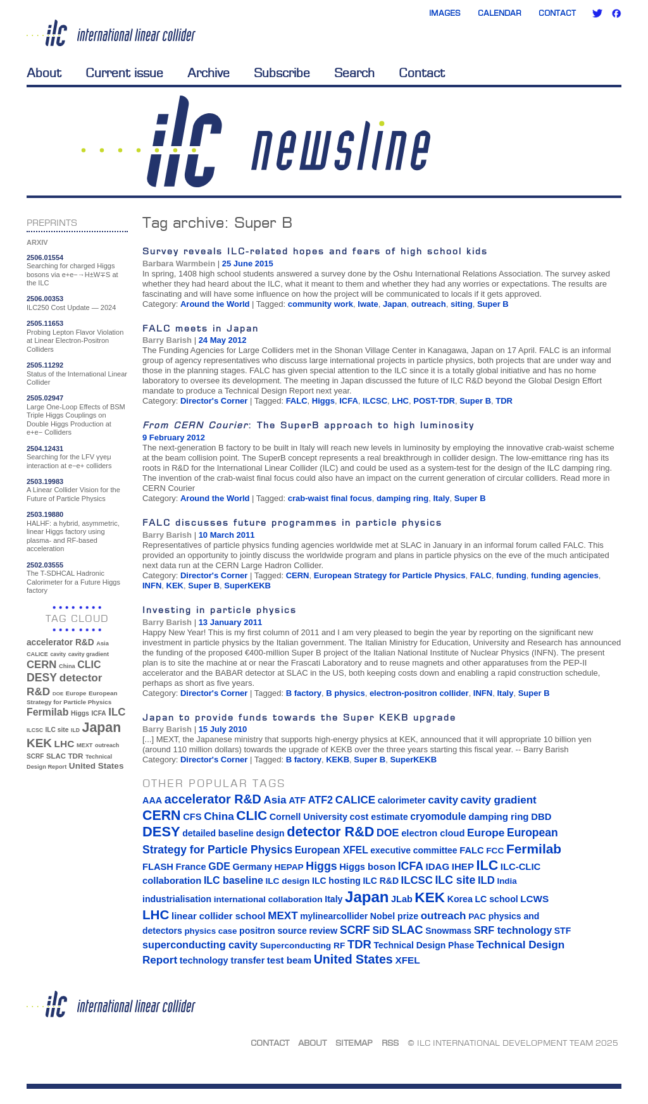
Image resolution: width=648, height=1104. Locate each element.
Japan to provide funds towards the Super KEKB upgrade (299, 717)
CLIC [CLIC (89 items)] (89, 664)
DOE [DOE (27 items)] (58, 694)
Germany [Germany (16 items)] (251, 867)
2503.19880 (45, 514)
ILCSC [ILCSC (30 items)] (35, 730)
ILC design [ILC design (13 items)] (287, 881)
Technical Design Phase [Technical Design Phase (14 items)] (423, 945)
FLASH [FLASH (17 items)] (157, 867)
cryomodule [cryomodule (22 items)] (438, 816)
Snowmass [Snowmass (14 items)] (448, 931)
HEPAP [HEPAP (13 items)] (289, 867)
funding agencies (565, 575)
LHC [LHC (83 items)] (64, 743)
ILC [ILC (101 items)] (116, 712)
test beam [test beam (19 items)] (289, 960)
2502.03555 (45, 565)
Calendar (499, 13)
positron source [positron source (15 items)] (273, 931)
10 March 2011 (227, 535)
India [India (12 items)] (506, 881)
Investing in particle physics (219, 609)
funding (511, 575)
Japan (395, 304)
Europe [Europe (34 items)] (76, 693)
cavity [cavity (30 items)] (58, 654)
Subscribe (282, 73)
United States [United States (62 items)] (96, 766)
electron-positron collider (419, 693)
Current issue (124, 73)
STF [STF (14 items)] (562, 931)
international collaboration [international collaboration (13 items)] (268, 899)
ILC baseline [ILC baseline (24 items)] (233, 880)
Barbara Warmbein (178, 263)
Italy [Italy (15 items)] (333, 899)
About (44, 73)
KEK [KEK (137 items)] (39, 743)
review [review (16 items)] (323, 931)
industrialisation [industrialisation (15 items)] (176, 899)
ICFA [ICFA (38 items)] (98, 713)
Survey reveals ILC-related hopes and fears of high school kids (315, 250)
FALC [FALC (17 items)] (471, 850)
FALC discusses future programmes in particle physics (292, 522)
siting (462, 304)
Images (445, 13)
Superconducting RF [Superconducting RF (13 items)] (303, 945)
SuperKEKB (247, 585)
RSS (390, 1043)
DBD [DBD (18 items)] (541, 817)
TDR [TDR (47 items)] (75, 756)
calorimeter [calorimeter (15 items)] (402, 800)
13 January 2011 (230, 622)
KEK (175, 585)
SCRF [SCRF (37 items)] (35, 756)
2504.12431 (45, 448)
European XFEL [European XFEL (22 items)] (331, 850)
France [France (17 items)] (191, 867)
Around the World (215, 304)
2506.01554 (45, 257)
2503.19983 (45, 481)
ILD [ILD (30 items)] (75, 730)
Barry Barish (167, 340)
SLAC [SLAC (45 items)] (56, 756)
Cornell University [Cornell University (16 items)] (308, 817)
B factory (303, 693)
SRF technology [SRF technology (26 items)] (513, 930)
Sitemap (354, 1043)
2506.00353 (45, 298)
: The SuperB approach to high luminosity (308, 424)
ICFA (348, 401)
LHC (400, 401)
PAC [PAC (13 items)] (477, 916)
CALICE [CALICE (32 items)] (37, 654)
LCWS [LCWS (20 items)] (534, 898)
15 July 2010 (223, 729)
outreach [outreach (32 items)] (107, 745)
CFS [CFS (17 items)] (192, 817)
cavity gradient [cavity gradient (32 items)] (88, 654)
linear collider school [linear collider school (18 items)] (218, 916)
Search (354, 73)
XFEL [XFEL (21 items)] (407, 960)
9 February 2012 (173, 437)
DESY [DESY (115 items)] (42, 677)
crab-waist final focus (330, 498)
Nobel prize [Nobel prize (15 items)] (394, 916)
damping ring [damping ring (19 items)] (498, 816)
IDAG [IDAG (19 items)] (438, 866)
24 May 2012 (223, 340)
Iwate (368, 304)
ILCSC (375, 401)
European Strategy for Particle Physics (390, 575)
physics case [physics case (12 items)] (210, 931)
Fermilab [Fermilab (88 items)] (47, 712)
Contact (557, 13)
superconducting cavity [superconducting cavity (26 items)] (200, 944)
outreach (428, 304)
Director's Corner (213, 401)
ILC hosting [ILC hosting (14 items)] (336, 881)
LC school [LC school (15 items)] (496, 899)
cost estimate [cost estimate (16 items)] (379, 817)
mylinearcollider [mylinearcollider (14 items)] (334, 916)
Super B (493, 304)
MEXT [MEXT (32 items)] (84, 745)
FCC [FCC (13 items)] (495, 850)
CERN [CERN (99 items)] (41, 665)
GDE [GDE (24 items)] (219, 866)
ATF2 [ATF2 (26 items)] (320, 799)
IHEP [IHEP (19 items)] (463, 866)
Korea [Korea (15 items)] (460, 899)
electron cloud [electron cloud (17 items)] (432, 833)
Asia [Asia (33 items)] (102, 643)
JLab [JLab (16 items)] (402, 899)
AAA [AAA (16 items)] (152, 800)
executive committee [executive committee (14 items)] (413, 850)
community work (320, 304)
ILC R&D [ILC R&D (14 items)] (381, 881)
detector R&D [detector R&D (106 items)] (330, 832)
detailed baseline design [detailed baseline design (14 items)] (233, 833)
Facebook (616, 13)
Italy (441, 498)
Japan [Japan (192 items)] (102, 727)
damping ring (402, 498)
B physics (345, 693)
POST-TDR (434, 401)
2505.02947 (45, 398)
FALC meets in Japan (200, 328)
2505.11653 (45, 323)
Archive (208, 73)
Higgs (323, 401)
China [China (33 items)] (67, 666)
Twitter (597, 13)
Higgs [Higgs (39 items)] (80, 713)
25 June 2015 (247, 263)
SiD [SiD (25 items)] (380, 930)
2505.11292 (45, 365)
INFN (151, 585)
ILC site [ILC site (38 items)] (57, 729)
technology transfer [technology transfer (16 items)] (222, 960)
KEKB (337, 759)
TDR (504, 401)
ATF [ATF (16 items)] (297, 800)
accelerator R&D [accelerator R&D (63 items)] (60, 642)
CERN (297, 575)
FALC (297, 401)
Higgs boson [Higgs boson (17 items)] (367, 867)
